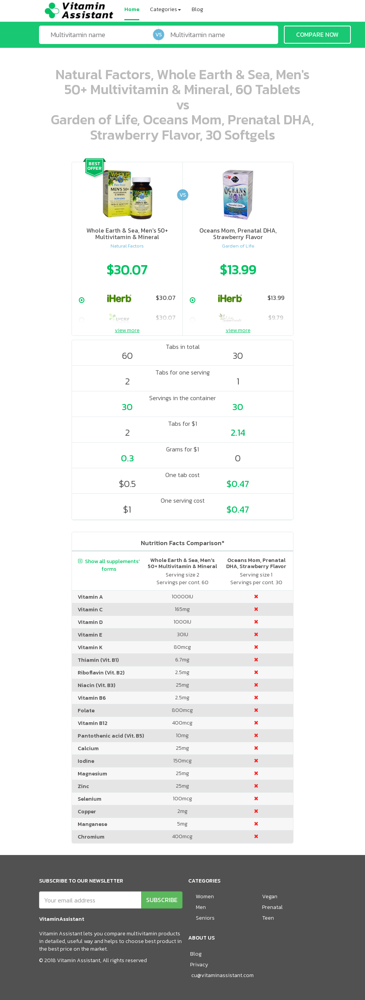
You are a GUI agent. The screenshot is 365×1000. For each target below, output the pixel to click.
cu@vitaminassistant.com (222, 975)
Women (205, 897)
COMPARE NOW (317, 34)
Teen (268, 918)
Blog (197, 9)
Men (201, 907)
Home (131, 9)
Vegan (269, 897)
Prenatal (272, 907)
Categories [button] (165, 9)
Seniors (205, 918)
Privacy (199, 965)
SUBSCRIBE (162, 899)
